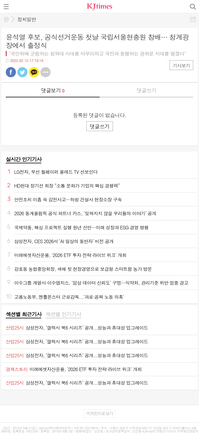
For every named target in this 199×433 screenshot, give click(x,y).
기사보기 (181, 65)
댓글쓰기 (146, 90)
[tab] (23, 314)
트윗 (22, 72)
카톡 (34, 72)
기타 (45, 72)
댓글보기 (52, 90)
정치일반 (26, 19)
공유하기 (193, 19)
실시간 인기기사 (23, 159)
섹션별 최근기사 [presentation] (23, 314)
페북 (11, 72)
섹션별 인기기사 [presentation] (63, 314)
